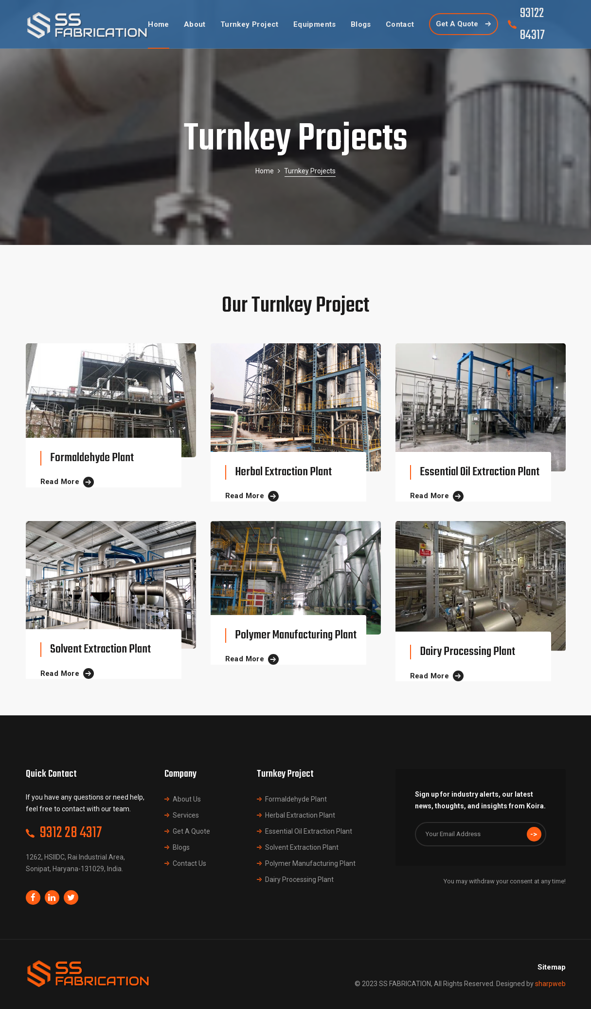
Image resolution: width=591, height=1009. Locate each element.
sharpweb (550, 984)
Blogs (181, 847)
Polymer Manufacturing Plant (296, 635)
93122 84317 (532, 24)
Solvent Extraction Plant (100, 649)
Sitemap (551, 967)
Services (186, 815)
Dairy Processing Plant (467, 652)
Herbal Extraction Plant (283, 472)
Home (264, 171)
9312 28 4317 (71, 833)
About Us (187, 799)
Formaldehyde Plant (92, 458)
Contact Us (189, 863)
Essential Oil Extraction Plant (479, 472)
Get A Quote (191, 831)
